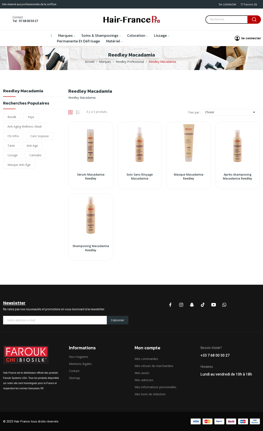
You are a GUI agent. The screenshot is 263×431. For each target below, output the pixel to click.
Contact (74, 371)
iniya (31, 117)
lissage (12, 155)
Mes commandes (146, 359)
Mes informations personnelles (155, 387)
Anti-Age (32, 146)
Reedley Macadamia (23, 91)
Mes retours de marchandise (154, 366)
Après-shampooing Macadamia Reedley (237, 176)
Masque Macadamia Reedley (188, 176)
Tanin (11, 146)
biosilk (11, 117)
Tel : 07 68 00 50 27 (25, 21)
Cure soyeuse (39, 136)
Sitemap (74, 378)
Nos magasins (78, 357)
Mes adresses (144, 380)
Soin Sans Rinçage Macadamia (140, 176)
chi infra (13, 136)
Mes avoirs (142, 373)
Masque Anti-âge (19, 165)
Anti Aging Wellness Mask (24, 126)
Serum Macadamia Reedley (90, 176)
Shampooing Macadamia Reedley (91, 248)
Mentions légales (80, 364)
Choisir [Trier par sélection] (231, 112)
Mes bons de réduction (150, 394)
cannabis (35, 155)
